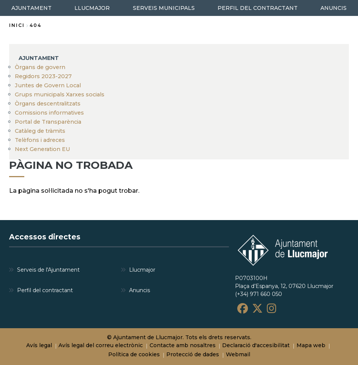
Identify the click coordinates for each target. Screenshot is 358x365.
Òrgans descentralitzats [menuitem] (47, 103)
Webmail (238, 354)
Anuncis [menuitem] (139, 290)
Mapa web (310, 345)
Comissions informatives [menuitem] (49, 112)
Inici (17, 25)
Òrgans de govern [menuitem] (40, 67)
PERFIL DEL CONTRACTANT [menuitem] (258, 8)
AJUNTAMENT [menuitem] (31, 8)
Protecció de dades (192, 354)
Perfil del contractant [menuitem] (45, 290)
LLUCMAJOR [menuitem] (92, 8)
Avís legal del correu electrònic (100, 345)
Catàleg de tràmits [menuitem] (40, 130)
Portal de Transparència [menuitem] (48, 121)
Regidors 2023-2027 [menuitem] (43, 76)
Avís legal (39, 345)
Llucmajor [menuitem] (142, 269)
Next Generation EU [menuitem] (42, 149)
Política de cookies (134, 354)
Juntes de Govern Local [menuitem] (48, 85)
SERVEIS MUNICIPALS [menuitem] (164, 8)
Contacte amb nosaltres (183, 345)
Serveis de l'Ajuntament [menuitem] (48, 269)
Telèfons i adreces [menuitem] (40, 140)
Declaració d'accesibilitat (256, 345)
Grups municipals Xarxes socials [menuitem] (59, 94)
